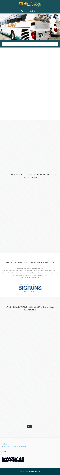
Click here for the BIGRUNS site (29, 278)
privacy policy (7, 444)
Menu (5, 44)
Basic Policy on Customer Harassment (14, 446)
